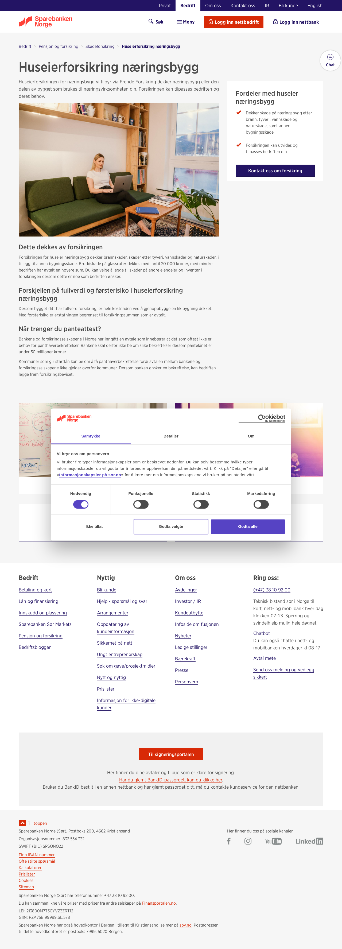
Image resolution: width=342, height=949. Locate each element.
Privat (165, 5)
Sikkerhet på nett (114, 643)
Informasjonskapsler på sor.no (90, 475)
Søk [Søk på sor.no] (156, 22)
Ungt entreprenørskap (119, 654)
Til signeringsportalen (171, 754)
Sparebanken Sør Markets (45, 624)
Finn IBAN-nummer (37, 854)
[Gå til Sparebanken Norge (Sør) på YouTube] (273, 842)
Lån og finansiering (38, 601)
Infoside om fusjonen (197, 624)
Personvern (186, 681)
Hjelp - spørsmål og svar (122, 601)
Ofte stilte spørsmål (37, 861)
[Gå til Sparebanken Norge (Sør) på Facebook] (229, 842)
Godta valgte (171, 526)
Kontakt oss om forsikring (275, 170)
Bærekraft (185, 658)
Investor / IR (188, 601)
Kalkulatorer (30, 867)
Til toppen (37, 823)
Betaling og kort (35, 589)
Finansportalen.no (159, 903)
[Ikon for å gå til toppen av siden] (22, 823)
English (315, 5)
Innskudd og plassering (43, 612)
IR (267, 5)
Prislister (105, 689)
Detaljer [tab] (171, 436)
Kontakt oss (243, 5)
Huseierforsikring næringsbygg (151, 46)
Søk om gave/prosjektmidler (126, 666)
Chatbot (261, 633)
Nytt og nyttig (111, 677)
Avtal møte (264, 658)
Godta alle (248, 526)
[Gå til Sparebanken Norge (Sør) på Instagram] (247, 842)
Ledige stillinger (191, 647)
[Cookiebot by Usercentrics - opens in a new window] (262, 419)
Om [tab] (251, 436)
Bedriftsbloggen (35, 647)
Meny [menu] (186, 22)
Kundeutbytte (189, 612)
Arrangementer (112, 612)
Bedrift (188, 5)
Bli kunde (288, 5)
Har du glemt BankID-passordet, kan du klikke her (170, 780)
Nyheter (183, 635)
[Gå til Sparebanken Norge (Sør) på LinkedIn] (309, 842)
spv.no (186, 925)
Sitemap (26, 886)
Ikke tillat (94, 526)
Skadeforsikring (100, 46)
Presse (181, 670)
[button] (330, 60)
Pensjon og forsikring (58, 46)
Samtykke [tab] (90, 436)
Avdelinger (186, 589)
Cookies (26, 880)
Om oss (213, 5)
